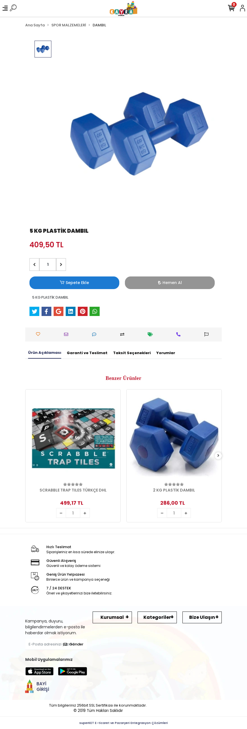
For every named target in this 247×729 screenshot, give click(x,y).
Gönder (73, 644)
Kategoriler (157, 617)
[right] (218, 456)
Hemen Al (170, 282)
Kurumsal (112, 617)
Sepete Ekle (74, 283)
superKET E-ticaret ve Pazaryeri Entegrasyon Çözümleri (123, 723)
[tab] (44, 353)
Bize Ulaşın (202, 617)
